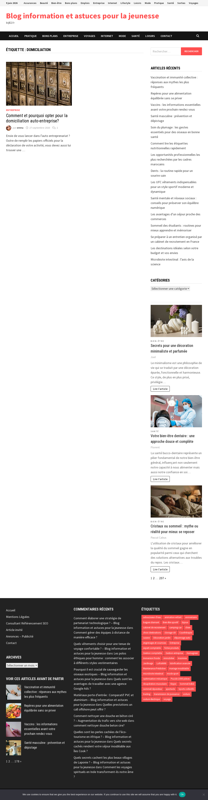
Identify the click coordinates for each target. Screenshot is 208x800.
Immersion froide (151, 658)
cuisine (146, 637)
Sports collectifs (186, 688)
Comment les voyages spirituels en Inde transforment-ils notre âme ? (103, 772)
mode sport (172, 673)
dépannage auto (182, 637)
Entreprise (98, 3)
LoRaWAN (161, 663)
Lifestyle (125, 3)
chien (187, 627)
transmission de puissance (166, 694)
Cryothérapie (185, 632)
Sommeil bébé (187, 683)
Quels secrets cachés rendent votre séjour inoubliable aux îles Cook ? (103, 746)
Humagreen (192, 653)
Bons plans (71, 3)
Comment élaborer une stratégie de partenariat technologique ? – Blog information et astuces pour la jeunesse (100, 623)
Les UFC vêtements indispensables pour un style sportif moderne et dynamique (173, 187)
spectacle (170, 688)
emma (20, 127)
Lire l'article (160, 389)
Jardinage (148, 663)
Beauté (44, 3)
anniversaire (191, 617)
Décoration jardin (161, 637)
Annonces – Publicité (19, 636)
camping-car (175, 627)
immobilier (169, 658)
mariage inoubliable (179, 668)
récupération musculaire (155, 683)
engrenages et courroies (154, 642)
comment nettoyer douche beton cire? (99, 725)
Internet (112, 3)
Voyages (193, 3)
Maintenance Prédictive (154, 668)
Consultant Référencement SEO (27, 623)
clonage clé (170, 632)
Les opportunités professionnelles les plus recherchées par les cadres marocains (175, 159)
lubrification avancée (180, 663)
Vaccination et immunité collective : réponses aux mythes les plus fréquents (174, 82)
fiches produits (171, 648)
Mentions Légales (17, 617)
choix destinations (152, 632)
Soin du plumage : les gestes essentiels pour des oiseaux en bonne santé (175, 132)
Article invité (14, 630)
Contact (166, 36)
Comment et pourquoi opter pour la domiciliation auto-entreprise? (37, 118)
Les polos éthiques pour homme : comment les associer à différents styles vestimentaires (104, 658)
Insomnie (182, 658)
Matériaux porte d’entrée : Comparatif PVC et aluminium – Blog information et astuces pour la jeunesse (104, 700)
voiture (186, 694)
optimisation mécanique (155, 678)
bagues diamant (151, 622)
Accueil (14, 36)
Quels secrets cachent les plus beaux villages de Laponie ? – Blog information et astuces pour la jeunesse (103, 762)
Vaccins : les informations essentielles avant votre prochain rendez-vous (41, 729)
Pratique (159, 3)
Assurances (30, 3)
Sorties (181, 3)
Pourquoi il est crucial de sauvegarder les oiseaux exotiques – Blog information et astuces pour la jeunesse (101, 674)
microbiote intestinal (153, 673)
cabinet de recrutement (154, 627)
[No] (203, 794)
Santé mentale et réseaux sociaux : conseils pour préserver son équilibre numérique (175, 203)
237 (161, 578)
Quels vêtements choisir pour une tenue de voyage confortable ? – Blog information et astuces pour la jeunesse (102, 648)
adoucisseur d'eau (152, 617)
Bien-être (56, 3)
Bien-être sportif (170, 622)
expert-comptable (152, 648)
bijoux (185, 622)
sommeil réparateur (152, 688)
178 (17, 761)
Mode (148, 3)
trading (146, 694)
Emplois (85, 3)
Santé (170, 3)
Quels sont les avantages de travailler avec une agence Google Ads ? (103, 683)
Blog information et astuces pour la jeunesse (82, 15)
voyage (167, 699)
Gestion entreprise (174, 653)
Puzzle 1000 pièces (180, 678)
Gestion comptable (152, 653)
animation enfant (173, 617)
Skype (173, 683)
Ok (182, 794)
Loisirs (137, 3)
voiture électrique (151, 699)
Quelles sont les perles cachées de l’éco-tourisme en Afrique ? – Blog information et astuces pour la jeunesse (102, 736)
